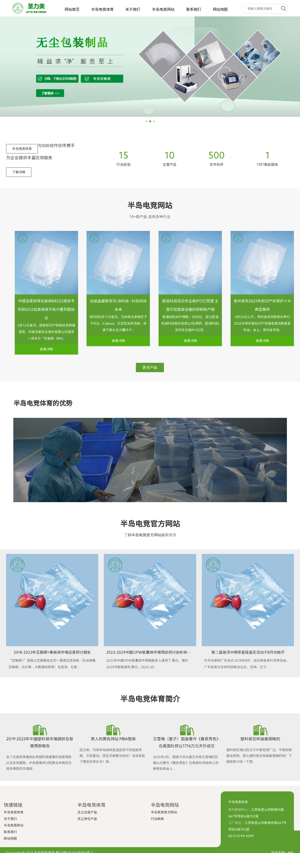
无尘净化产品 (87, 818)
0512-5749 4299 (241, 836)
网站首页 (72, 9)
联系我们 (193, 9)
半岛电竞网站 (163, 9)
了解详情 (18, 172)
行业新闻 (157, 818)
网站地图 (220, 9)
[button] (146, 121)
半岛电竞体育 (102, 9)
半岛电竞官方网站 (146, 535)
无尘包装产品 (87, 812)
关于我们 (132, 9)
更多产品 (149, 367)
